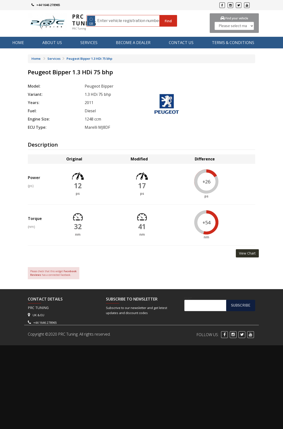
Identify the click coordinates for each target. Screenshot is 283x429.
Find (168, 21)
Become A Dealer (133, 42)
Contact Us (181, 42)
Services (88, 42)
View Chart (247, 253)
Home (18, 42)
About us (52, 42)
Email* (219, 304)
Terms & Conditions (233, 42)
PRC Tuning (84, 20)
